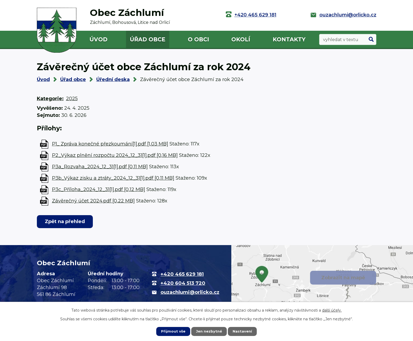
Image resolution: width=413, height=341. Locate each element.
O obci (198, 39)
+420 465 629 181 (255, 15)
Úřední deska (113, 79)
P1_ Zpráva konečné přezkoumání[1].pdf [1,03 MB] (110, 144)
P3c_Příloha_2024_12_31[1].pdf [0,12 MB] (98, 189)
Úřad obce (147, 39)
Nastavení (243, 331)
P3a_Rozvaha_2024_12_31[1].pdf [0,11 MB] (100, 167)
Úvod (98, 39)
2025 (72, 98)
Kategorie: (50, 98)
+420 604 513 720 (182, 283)
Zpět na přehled (66, 221)
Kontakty (289, 39)
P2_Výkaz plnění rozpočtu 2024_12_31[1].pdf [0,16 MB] (115, 155)
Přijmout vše (171, 331)
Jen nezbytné (209, 331)
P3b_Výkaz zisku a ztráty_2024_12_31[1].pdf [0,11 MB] (113, 178)
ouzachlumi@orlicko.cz (347, 15)
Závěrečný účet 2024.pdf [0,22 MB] (93, 201)
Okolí (240, 39)
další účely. (332, 310)
